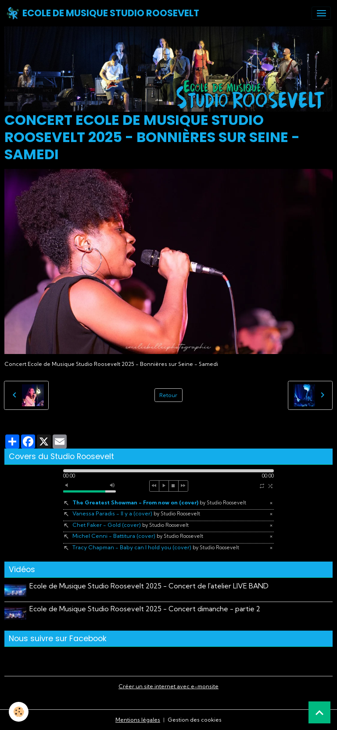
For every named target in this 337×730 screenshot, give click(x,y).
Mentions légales (137, 719)
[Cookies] (19, 712)
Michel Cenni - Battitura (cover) (137, 536)
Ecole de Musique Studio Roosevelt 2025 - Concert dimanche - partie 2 (144, 609)
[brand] (102, 13)
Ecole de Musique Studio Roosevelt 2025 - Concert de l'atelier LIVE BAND (149, 586)
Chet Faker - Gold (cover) (130, 525)
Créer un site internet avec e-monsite (168, 686)
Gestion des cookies (195, 719)
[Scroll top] (319, 712)
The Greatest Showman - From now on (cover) (159, 502)
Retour (168, 395)
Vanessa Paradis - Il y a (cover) (136, 513)
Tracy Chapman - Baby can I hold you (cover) (155, 547)
